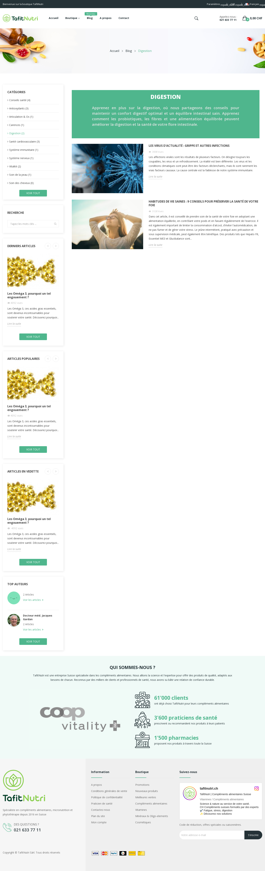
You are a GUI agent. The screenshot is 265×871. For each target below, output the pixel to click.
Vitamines (141, 810)
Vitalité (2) (15, 166)
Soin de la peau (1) (20, 174)
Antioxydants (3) (19, 108)
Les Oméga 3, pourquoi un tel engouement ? (29, 295)
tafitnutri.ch (209, 788)
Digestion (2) (16, 133)
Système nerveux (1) (21, 158)
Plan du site (98, 816)
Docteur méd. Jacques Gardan (37, 617)
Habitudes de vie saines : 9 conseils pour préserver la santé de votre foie (203, 203)
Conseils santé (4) (19, 100)
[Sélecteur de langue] (253, 4)
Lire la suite (14, 323)
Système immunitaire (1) (23, 150)
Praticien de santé (101, 803)
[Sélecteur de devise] (234, 4)
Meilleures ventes (145, 797)
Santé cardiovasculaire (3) (24, 141)
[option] (80, 720)
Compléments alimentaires (151, 803)
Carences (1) (16, 125)
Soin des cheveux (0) (21, 183)
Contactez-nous (100, 810)
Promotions (142, 784)
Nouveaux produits (146, 791)
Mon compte (99, 822)
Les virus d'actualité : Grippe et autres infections (189, 146)
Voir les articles (32, 600)
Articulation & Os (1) (21, 116)
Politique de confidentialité (107, 797)
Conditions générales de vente (109, 791)
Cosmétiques (143, 822)
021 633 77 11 (228, 20)
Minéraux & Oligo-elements (151, 816)
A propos (96, 784)
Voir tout (33, 193)
